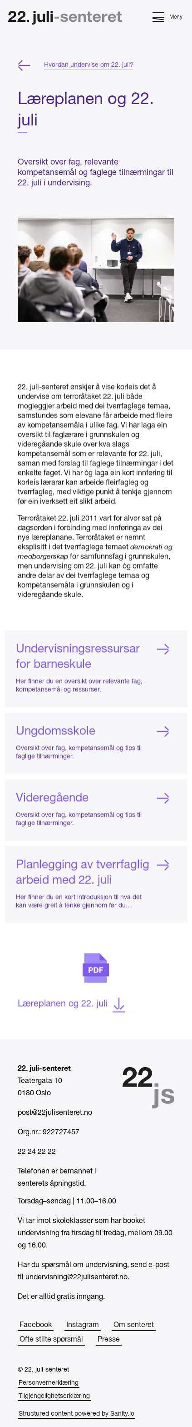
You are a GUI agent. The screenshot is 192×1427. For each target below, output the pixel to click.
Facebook (36, 1325)
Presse (109, 1340)
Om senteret (133, 1325)
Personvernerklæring (49, 1383)
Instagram (82, 1325)
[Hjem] (65, 19)
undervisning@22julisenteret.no (76, 1277)
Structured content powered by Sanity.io (76, 1414)
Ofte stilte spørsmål (51, 1340)
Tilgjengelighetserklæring (54, 1396)
